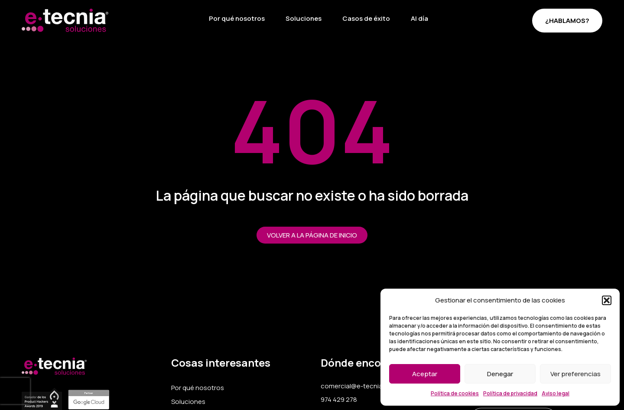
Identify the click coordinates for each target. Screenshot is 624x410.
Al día (419, 18)
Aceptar (424, 373)
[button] (606, 300)
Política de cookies (455, 393)
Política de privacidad (510, 393)
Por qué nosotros (237, 18)
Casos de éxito (366, 18)
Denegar (500, 373)
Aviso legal (555, 393)
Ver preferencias (575, 373)
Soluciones (304, 18)
